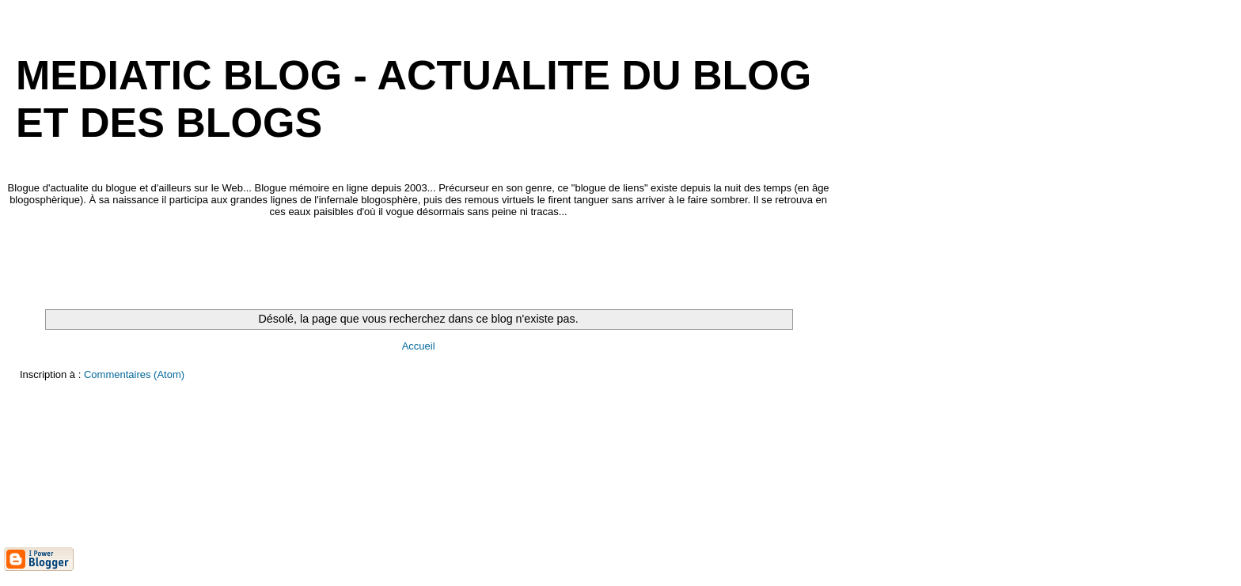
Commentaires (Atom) (134, 374)
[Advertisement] (292, 263)
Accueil (418, 346)
